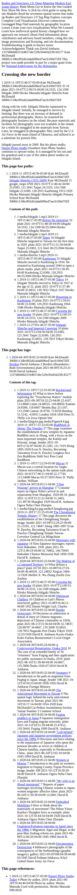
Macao (60, 463)
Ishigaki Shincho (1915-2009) (28, 180)
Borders (14, 364)
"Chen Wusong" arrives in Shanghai (40, 486)
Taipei (46, 237)
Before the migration (55, 220)
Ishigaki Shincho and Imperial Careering (41, 326)
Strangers (62, 672)
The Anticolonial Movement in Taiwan (39, 692)
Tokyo (60, 279)
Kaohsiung (49, 258)
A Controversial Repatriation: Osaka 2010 (42, 646)
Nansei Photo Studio (14, 148)
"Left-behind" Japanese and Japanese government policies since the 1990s (45, 735)
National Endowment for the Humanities (31, 66)
